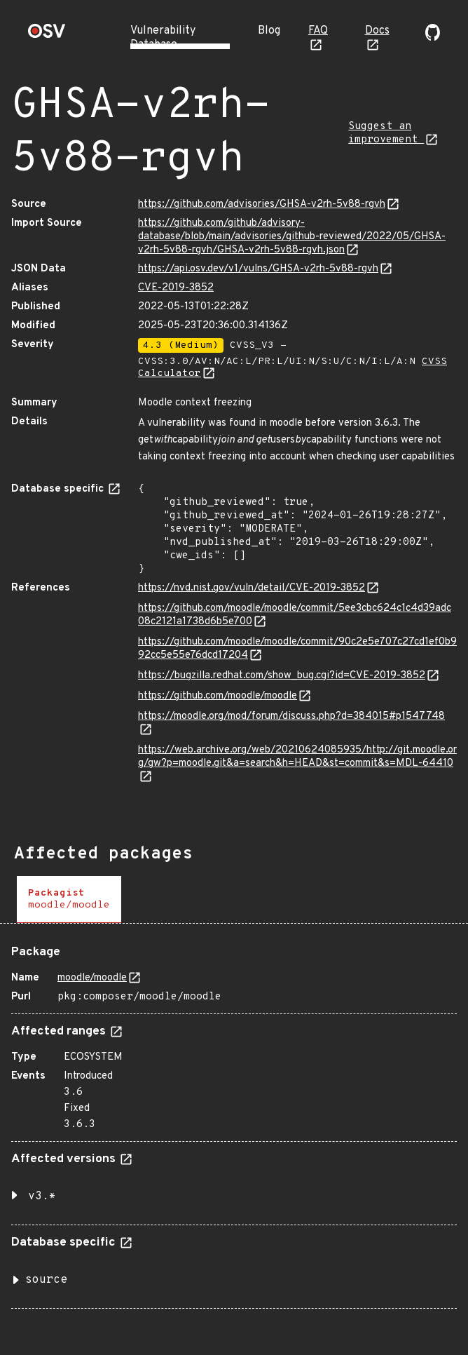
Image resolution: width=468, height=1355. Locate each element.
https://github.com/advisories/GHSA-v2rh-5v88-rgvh (261, 204)
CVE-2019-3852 (176, 288)
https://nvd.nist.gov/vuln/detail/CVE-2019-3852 (251, 588)
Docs (377, 31)
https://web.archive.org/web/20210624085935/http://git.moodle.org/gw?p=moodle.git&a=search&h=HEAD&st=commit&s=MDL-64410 (297, 756)
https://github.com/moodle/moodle (217, 696)
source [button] (46, 1280)
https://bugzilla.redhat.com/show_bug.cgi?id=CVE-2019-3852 (281, 675)
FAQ (318, 31)
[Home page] (47, 35)
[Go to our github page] (432, 38)
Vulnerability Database (162, 38)
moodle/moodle (92, 978)
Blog (269, 31)
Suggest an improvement (386, 133)
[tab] (69, 899)
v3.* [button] (42, 1196)
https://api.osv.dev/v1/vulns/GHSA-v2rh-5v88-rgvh (258, 269)
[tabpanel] (234, 1121)
